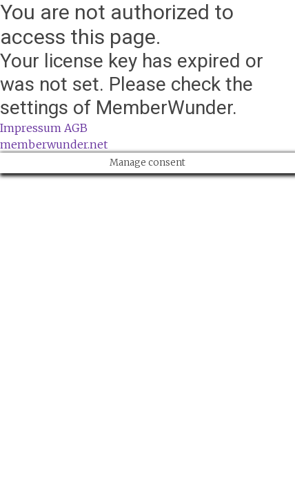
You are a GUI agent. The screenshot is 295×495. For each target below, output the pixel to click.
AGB (76, 128)
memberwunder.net (54, 144)
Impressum (30, 128)
